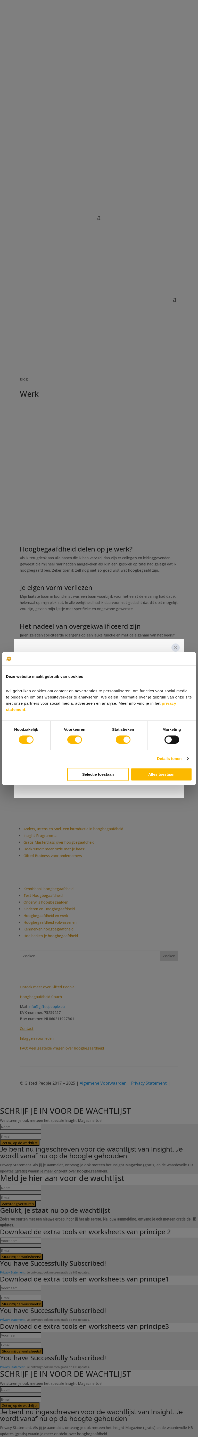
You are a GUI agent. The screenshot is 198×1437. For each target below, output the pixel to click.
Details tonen (169, 759)
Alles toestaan (161, 774)
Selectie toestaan (98, 774)
